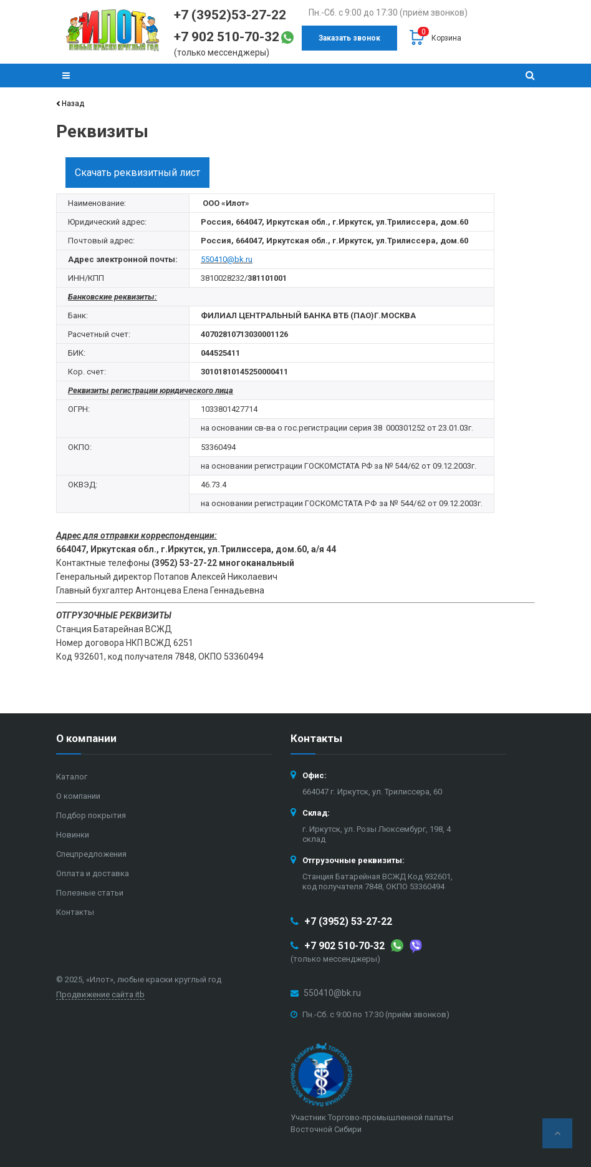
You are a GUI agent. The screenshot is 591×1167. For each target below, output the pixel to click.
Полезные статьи (89, 892)
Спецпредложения (91, 854)
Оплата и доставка (92, 873)
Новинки (72, 834)
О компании (78, 796)
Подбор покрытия (91, 815)
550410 (214, 259)
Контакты (75, 912)
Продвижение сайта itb (100, 994)
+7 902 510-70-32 (344, 946)
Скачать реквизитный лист (137, 172)
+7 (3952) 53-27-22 (348, 921)
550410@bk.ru (332, 993)
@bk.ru (239, 259)
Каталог (71, 776)
